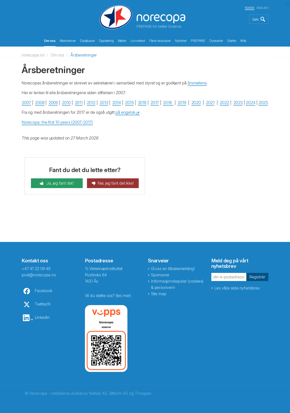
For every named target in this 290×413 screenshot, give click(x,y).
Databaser (87, 41)
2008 (39, 102)
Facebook (43, 290)
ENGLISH (262, 8)
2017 (154, 102)
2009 (53, 102)
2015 (129, 102)
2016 (142, 102)
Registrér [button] (257, 277)
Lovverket (137, 41)
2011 (79, 102)
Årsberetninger (83, 55)
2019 (182, 102)
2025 (263, 102)
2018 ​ (168, 102)
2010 (66, 102)
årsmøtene (197, 83)
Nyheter (181, 41)
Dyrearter (216, 41)
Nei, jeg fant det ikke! (116, 183)
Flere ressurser (160, 41)
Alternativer (68, 41)
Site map (158, 293)
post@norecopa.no (39, 274)
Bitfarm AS (118, 393)
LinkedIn (42, 317)
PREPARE (198, 41)
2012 (91, 102)
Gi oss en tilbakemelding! (173, 268)
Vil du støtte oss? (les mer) (108, 295)
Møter (122, 41)
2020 (196, 102)
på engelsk (125, 112)
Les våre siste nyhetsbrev (237, 288)
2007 (26, 102)
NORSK (249, 8)
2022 (224, 102)
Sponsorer (160, 274)
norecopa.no (33, 55)
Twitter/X (43, 304)
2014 (116, 102)
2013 (103, 102)
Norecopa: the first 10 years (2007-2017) (57, 122)
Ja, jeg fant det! (60, 183)
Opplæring (106, 41)
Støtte (231, 41)
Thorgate (143, 393)
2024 (250, 102)
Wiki (243, 41)
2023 (238, 102)
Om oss (50, 41)
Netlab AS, (98, 393)
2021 (210, 102)
